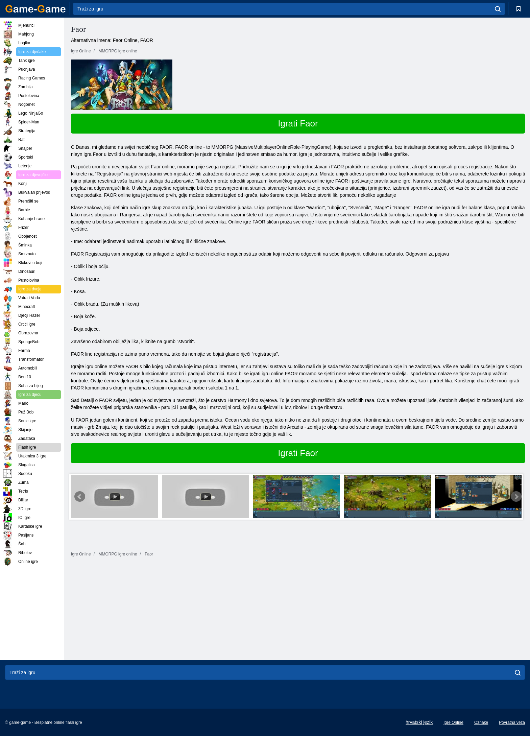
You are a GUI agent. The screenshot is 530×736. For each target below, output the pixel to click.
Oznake (481, 722)
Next (516, 496)
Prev (79, 496)
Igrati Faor (298, 123)
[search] (497, 8)
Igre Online (453, 722)
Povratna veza (512, 722)
